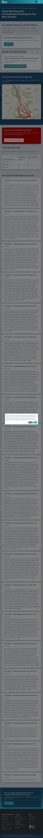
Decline (30, 422)
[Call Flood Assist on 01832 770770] (36, 2)
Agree (35, 422)
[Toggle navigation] (39, 2)
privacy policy (8, 419)
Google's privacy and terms (20, 419)
